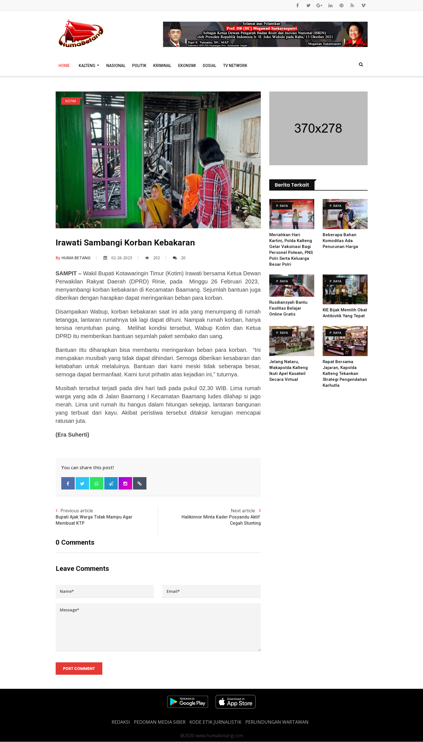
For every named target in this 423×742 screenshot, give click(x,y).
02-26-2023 (117, 257)
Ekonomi (187, 65)
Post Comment (79, 668)
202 (152, 257)
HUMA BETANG (73, 257)
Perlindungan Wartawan (277, 722)
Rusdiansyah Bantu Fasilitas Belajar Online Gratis (288, 308)
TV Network (235, 65)
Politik (139, 65)
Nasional (115, 65)
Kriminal (162, 65)
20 (179, 257)
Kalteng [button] (87, 65)
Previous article (107, 517)
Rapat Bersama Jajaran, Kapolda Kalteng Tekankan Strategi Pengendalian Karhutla (345, 373)
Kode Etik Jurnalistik (215, 722)
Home (64, 65)
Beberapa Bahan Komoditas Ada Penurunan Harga (340, 240)
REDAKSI (121, 722)
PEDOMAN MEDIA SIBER (160, 722)
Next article (209, 517)
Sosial (209, 65)
